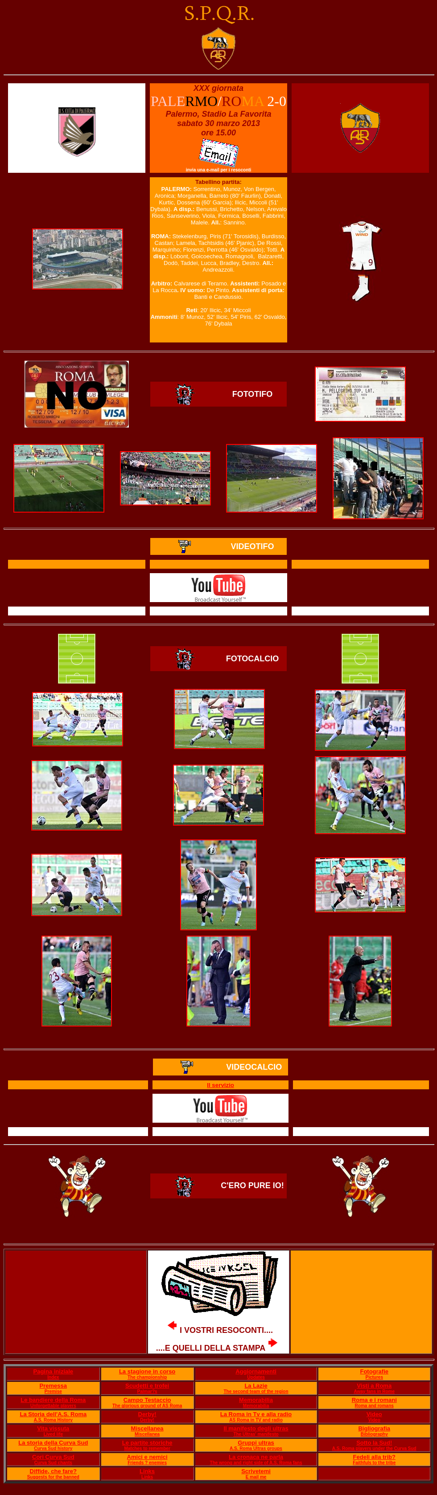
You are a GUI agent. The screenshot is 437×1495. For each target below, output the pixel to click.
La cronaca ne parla (256, 1457)
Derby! (147, 1414)
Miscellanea (147, 1428)
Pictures (374, 1377)
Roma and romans (374, 1405)
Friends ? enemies (147, 1462)
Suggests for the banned (53, 1477)
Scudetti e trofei (147, 1385)
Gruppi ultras (256, 1442)
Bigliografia (374, 1428)
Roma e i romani (374, 1400)
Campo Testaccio (147, 1400)
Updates (255, 1377)
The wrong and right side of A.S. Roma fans (256, 1462)
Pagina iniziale (53, 1371)
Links (147, 1471)
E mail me (256, 1477)
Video (374, 1414)
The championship (147, 1377)
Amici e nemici (147, 1457)
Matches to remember (147, 1448)
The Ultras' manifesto (255, 1434)
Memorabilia (256, 1400)
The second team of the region (256, 1391)
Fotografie (374, 1371)
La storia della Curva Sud (53, 1442)
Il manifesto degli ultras (255, 1428)
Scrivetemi (256, 1471)
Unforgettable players (53, 1405)
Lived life (53, 1434)
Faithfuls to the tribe (374, 1462)
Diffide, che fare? (53, 1471)
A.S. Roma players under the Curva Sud (374, 1448)
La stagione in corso (147, 1371)
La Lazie (255, 1385)
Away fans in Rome (374, 1391)
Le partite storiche (147, 1442)
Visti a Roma (374, 1385)
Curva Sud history (53, 1448)
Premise (53, 1391)
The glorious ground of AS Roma (147, 1405)
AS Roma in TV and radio (255, 1420)
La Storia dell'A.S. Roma (53, 1414)
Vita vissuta (53, 1428)
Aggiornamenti (255, 1371)
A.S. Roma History (53, 1420)
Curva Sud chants (53, 1462)
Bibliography (374, 1434)
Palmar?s (147, 1391)
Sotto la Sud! (374, 1442)
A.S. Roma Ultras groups (256, 1448)
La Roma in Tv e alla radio (256, 1414)
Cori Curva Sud (53, 1457)
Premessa (53, 1385)
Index (53, 1377)
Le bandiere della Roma (53, 1400)
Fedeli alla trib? (374, 1457)
